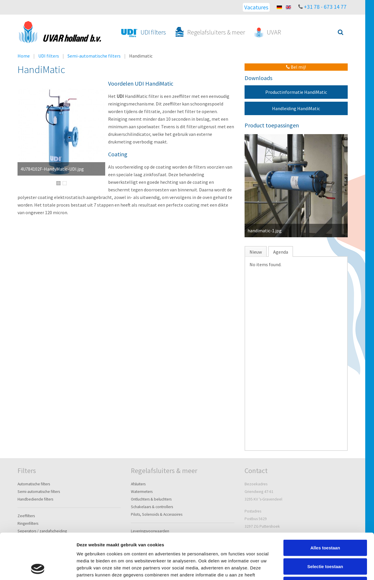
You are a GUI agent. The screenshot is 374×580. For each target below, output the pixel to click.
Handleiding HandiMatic (296, 108)
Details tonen (316, 568)
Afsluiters (138, 484)
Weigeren (325, 541)
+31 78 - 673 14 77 (325, 6)
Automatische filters (34, 484)
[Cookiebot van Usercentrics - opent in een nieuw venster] (37, 568)
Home (24, 56)
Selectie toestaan (325, 523)
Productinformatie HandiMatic (296, 92)
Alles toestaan (325, 504)
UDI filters (48, 56)
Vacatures (256, 7)
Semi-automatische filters (94, 56)
